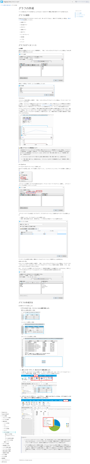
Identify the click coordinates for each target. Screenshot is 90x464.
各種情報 (3, 54)
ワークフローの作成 (7, 44)
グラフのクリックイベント (10, 32)
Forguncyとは (4, 8)
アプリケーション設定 (47, 105)
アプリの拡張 (4, 52)
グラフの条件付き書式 (9, 34)
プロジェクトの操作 (7, 13)
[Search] (82, 2)
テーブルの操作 (6, 15)
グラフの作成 (6, 28)
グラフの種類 (79, 11)
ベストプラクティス (6, 55)
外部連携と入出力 (6, 41)
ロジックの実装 (6, 39)
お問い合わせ (4, 57)
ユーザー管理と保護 (7, 43)
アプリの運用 (4, 50)
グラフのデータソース (80, 12)
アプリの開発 (3, 5)
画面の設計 (8, 5)
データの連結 (6, 24)
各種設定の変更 (6, 48)
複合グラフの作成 (8, 29)
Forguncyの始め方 (5, 9)
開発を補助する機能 (7, 46)
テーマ (5, 26)
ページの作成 (6, 18)
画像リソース (6, 37)
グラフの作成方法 (79, 14)
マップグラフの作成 (9, 35)
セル (5, 20)
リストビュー (6, 22)
